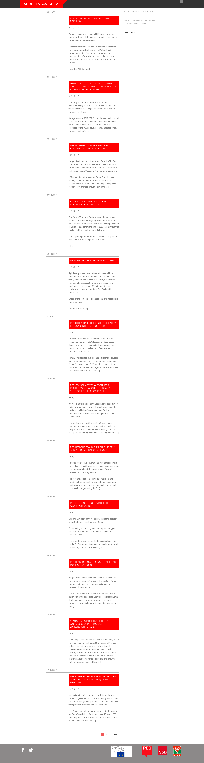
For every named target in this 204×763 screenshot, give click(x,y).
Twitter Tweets (130, 32)
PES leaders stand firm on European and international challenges (93, 448)
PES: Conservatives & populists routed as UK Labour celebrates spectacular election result (90, 388)
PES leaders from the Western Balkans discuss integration (89, 147)
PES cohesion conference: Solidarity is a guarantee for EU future (93, 324)
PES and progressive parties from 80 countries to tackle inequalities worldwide (93, 680)
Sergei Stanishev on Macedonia (139, 11)
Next (115, 734)
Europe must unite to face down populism (90, 20)
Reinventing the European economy (92, 261)
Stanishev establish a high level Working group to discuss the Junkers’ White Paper (90, 624)
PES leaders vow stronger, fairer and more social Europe (93, 563)
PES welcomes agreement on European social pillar (88, 203)
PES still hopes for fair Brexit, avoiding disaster (89, 504)
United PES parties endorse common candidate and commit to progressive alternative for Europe (93, 87)
